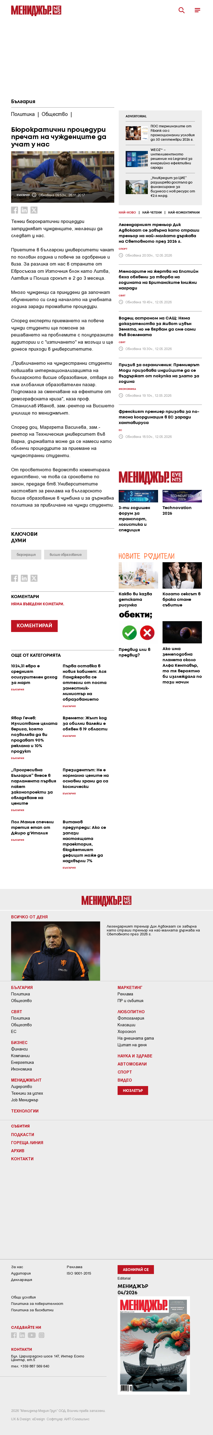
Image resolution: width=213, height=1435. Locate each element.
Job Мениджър (24, 1100)
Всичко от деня (29, 917)
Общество (21, 1001)
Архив (17, 1151)
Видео (125, 1080)
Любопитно (131, 1011)
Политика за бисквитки (32, 1310)
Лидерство (21, 1087)
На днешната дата (136, 1038)
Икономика (21, 1069)
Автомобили (132, 1064)
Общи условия (23, 1297)
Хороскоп (127, 1032)
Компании (20, 1056)
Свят (16, 1011)
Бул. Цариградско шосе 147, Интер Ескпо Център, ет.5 (47, 1358)
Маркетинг (130, 987)
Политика (20, 994)
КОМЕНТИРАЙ (34, 626)
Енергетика (22, 1062)
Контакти (22, 1159)
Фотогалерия (131, 1018)
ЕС (13, 1032)
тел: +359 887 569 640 (30, 1366)
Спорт (125, 1072)
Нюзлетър (133, 1090)
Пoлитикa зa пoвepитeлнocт (37, 1303)
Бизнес (19, 1042)
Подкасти (22, 1134)
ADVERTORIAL (136, 116)
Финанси (19, 1049)
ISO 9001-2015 (79, 1273)
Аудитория (21, 1273)
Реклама (125, 994)
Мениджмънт (26, 1080)
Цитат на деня (132, 1045)
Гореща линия (27, 1142)
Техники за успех (27, 1093)
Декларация (21, 1280)
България (23, 102)
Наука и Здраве (135, 1056)
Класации (126, 1025)
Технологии (25, 1111)
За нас (17, 1267)
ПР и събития (130, 1001)
